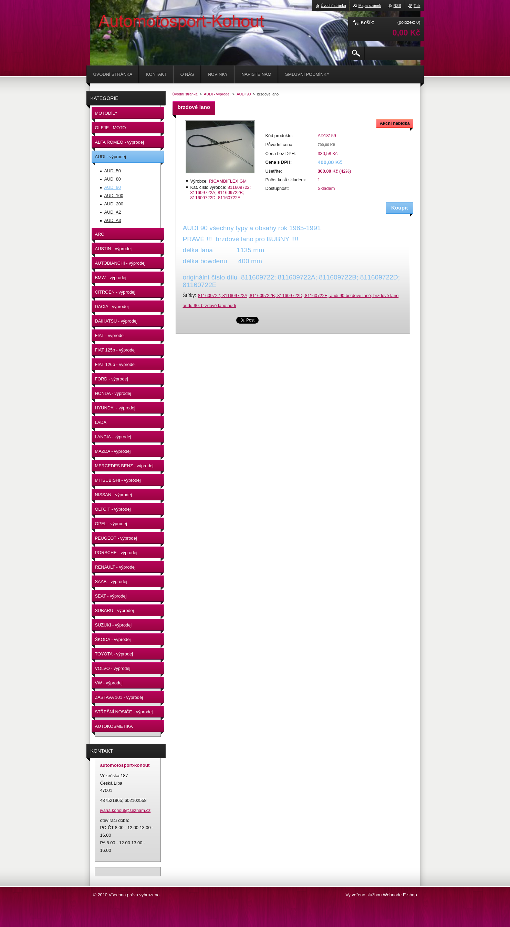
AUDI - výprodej (217, 94)
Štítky (189, 295)
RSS (397, 5)
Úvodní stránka (185, 94)
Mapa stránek (369, 5)
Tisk (417, 5)
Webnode (392, 894)
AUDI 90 (244, 94)
